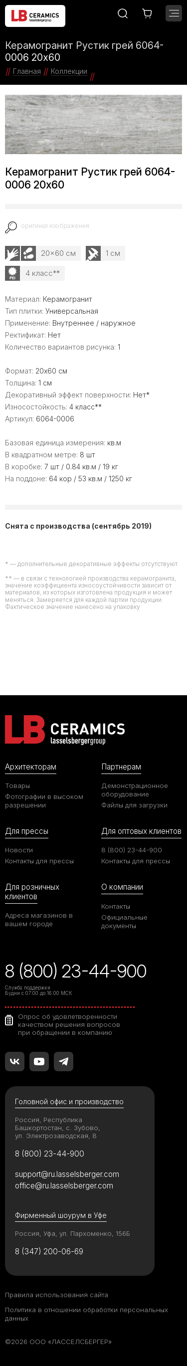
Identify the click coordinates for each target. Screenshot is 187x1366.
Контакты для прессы (39, 861)
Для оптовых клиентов (141, 831)
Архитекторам (30, 767)
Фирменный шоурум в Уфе (61, 1215)
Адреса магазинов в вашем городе (39, 919)
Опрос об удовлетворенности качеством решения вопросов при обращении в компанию (69, 1024)
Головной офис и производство (69, 1101)
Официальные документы (124, 921)
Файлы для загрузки (134, 805)
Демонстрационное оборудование (134, 789)
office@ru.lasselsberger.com (64, 1185)
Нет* (141, 394)
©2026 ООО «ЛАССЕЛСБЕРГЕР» (58, 1342)
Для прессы (26, 831)
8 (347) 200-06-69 (49, 1251)
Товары (17, 785)
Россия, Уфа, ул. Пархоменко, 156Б (72, 1233)
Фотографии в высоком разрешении (44, 800)
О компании (122, 887)
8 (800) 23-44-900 (131, 850)
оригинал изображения (55, 225)
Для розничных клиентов (32, 891)
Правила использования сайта (56, 1295)
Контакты (115, 906)
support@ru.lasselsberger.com (67, 1174)
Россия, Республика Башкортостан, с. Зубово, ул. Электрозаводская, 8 (57, 1128)
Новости (19, 850)
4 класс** (42, 273)
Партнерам (121, 767)
